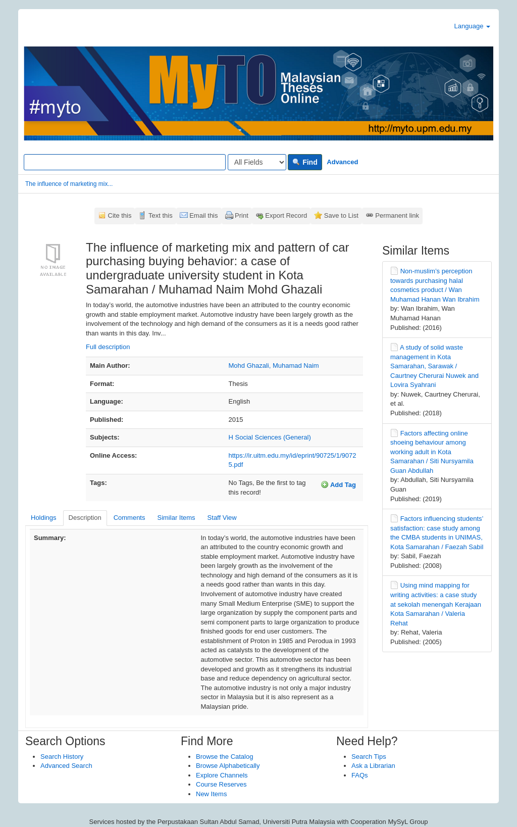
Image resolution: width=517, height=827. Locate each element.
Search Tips (368, 756)
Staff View (222, 517)
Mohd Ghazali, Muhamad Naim (274, 365)
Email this (203, 215)
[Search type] (257, 162)
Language (472, 26)
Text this (160, 215)
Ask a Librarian (373, 765)
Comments (129, 517)
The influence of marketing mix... (69, 183)
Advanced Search (66, 765)
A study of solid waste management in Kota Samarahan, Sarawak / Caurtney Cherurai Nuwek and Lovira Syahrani (434, 366)
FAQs (359, 775)
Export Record (286, 215)
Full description (108, 347)
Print (241, 215)
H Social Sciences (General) (270, 437)
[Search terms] (125, 162)
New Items (211, 794)
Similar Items (176, 517)
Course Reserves (221, 784)
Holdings (44, 517)
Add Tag (338, 484)
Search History (61, 756)
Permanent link (397, 215)
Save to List (341, 215)
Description (85, 517)
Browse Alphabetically (228, 765)
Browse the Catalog (224, 756)
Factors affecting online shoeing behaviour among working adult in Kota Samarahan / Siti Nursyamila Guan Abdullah (432, 451)
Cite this (120, 215)
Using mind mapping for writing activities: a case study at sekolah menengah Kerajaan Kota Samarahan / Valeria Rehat (435, 603)
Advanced (342, 162)
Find (304, 162)
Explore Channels (222, 775)
